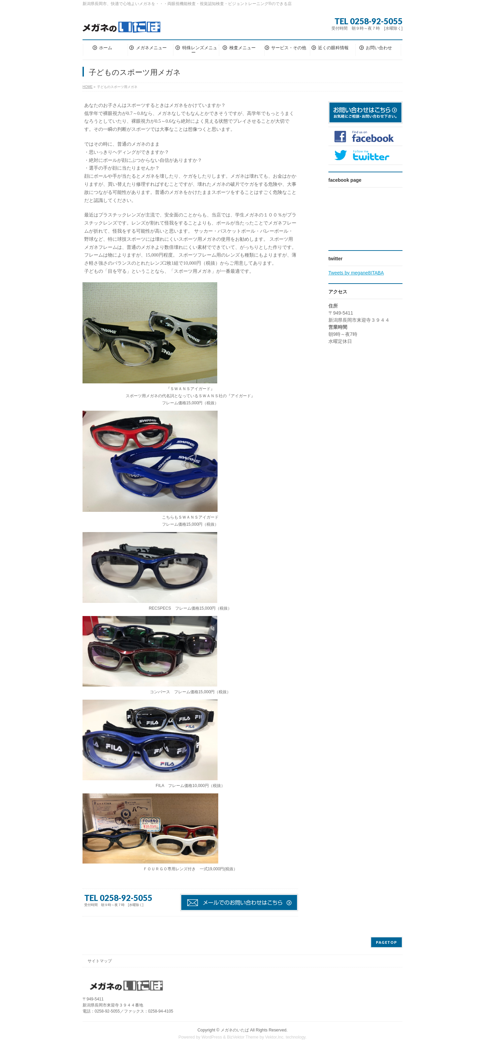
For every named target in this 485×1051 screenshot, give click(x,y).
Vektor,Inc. (275, 1037)
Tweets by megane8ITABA (356, 272)
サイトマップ (100, 961)
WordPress (211, 1037)
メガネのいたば (235, 1030)
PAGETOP (386, 942)
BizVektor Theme (243, 1037)
